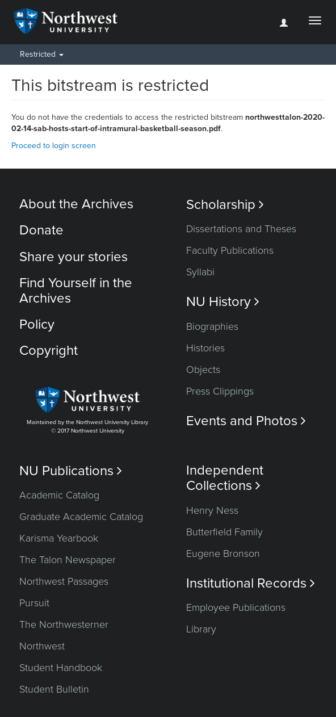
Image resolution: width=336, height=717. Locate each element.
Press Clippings (220, 391)
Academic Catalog (59, 495)
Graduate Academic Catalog (81, 516)
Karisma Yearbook (58, 538)
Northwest (42, 646)
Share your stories (73, 257)
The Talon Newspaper (67, 560)
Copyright (48, 350)
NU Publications (70, 471)
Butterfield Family (224, 532)
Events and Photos (246, 421)
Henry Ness (212, 510)
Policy (36, 324)
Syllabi (200, 272)
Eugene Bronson (223, 553)
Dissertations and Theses (241, 229)
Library (201, 629)
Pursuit (34, 603)
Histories (205, 348)
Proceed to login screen (53, 145)
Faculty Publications (230, 250)
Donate (41, 230)
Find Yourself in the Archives (75, 290)
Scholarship (225, 204)
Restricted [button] (42, 54)
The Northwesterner (63, 624)
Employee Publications (235, 607)
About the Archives (76, 204)
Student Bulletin (54, 689)
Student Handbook (60, 667)
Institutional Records (250, 583)
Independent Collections (224, 478)
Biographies (212, 326)
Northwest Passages (63, 581)
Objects (203, 369)
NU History (222, 301)
